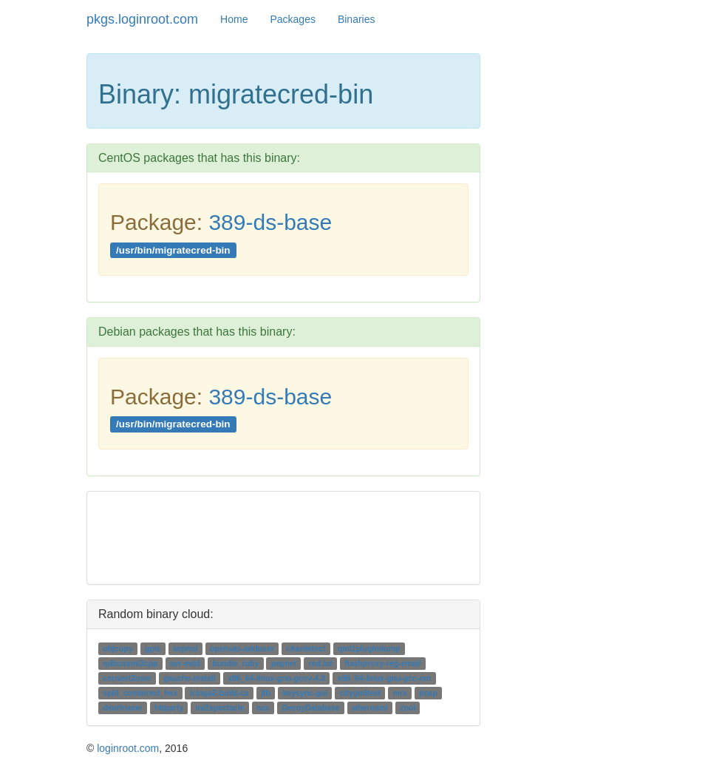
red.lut (321, 663)
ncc (263, 707)
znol (407, 707)
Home (234, 19)
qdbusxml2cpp (130, 663)
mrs (400, 692)
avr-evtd (185, 663)
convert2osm (127, 678)
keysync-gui (304, 692)
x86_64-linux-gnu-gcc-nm (385, 678)
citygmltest (360, 692)
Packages (292, 19)
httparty (168, 707)
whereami (369, 707)
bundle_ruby (235, 663)
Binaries (356, 19)
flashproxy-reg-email (382, 663)
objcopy (117, 648)
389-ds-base (270, 222)
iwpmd (185, 648)
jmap (428, 692)
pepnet (283, 663)
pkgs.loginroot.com (142, 19)
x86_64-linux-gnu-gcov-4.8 (276, 678)
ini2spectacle (219, 707)
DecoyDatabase (310, 707)
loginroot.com (128, 748)
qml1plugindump (369, 648)
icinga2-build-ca (219, 692)
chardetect (305, 648)
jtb (265, 692)
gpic (153, 648)
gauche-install (189, 678)
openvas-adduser (242, 648)
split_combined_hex (140, 692)
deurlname (122, 707)
